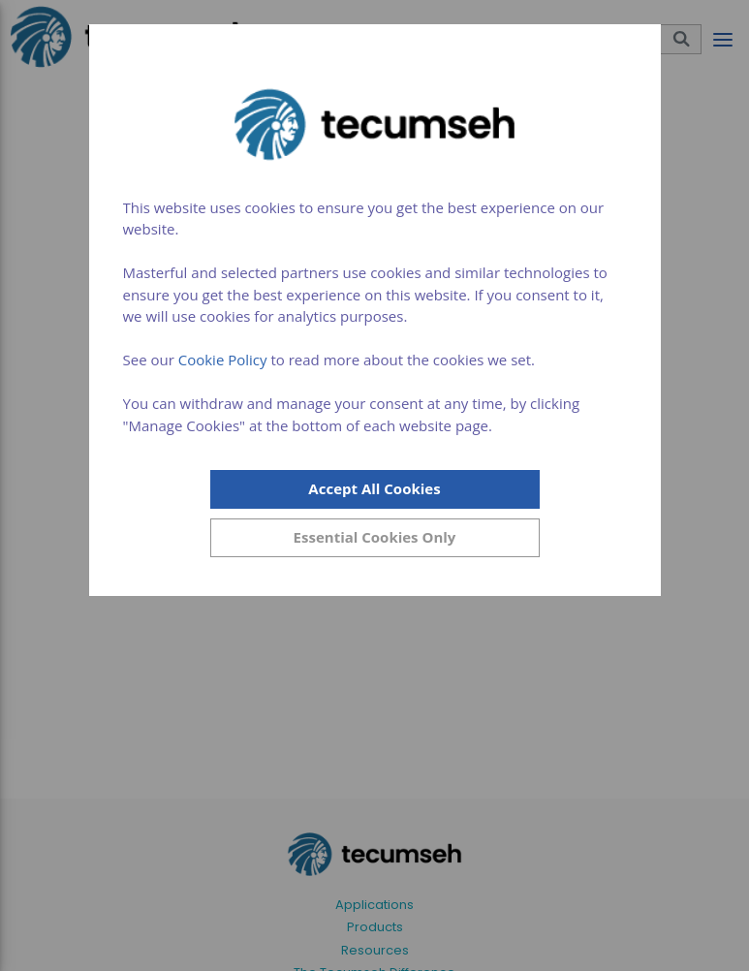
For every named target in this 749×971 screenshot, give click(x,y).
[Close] (375, 537)
